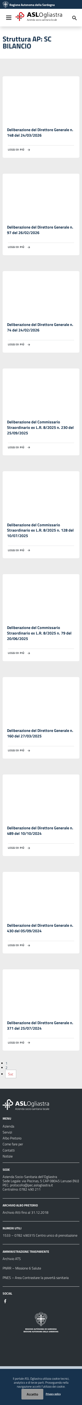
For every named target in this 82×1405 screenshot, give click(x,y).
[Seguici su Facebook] (5, 1300)
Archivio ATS (12, 1258)
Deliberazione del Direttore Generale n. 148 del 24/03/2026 (40, 132)
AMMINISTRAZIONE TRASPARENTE (26, 1251)
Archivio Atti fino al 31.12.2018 (25, 1212)
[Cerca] (74, 18)
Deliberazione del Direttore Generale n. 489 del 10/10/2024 (40, 830)
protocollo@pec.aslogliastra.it (31, 1185)
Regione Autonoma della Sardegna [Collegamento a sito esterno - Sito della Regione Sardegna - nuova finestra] (32, 4)
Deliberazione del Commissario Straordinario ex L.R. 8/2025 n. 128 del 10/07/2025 (40, 530)
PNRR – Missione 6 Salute (22, 1268)
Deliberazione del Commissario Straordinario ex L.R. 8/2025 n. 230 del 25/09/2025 (40, 427)
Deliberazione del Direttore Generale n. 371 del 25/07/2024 (40, 1025)
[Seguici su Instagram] (13, 1300)
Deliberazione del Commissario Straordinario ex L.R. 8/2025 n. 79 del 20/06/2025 (39, 633)
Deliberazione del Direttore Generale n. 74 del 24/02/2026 (40, 327)
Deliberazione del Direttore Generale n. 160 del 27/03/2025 (40, 733)
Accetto (32, 1394)
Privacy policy (53, 1394)
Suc (10, 1074)
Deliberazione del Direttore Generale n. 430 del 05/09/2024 (40, 928)
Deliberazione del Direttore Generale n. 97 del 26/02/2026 (40, 230)
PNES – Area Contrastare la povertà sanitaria (36, 1277)
